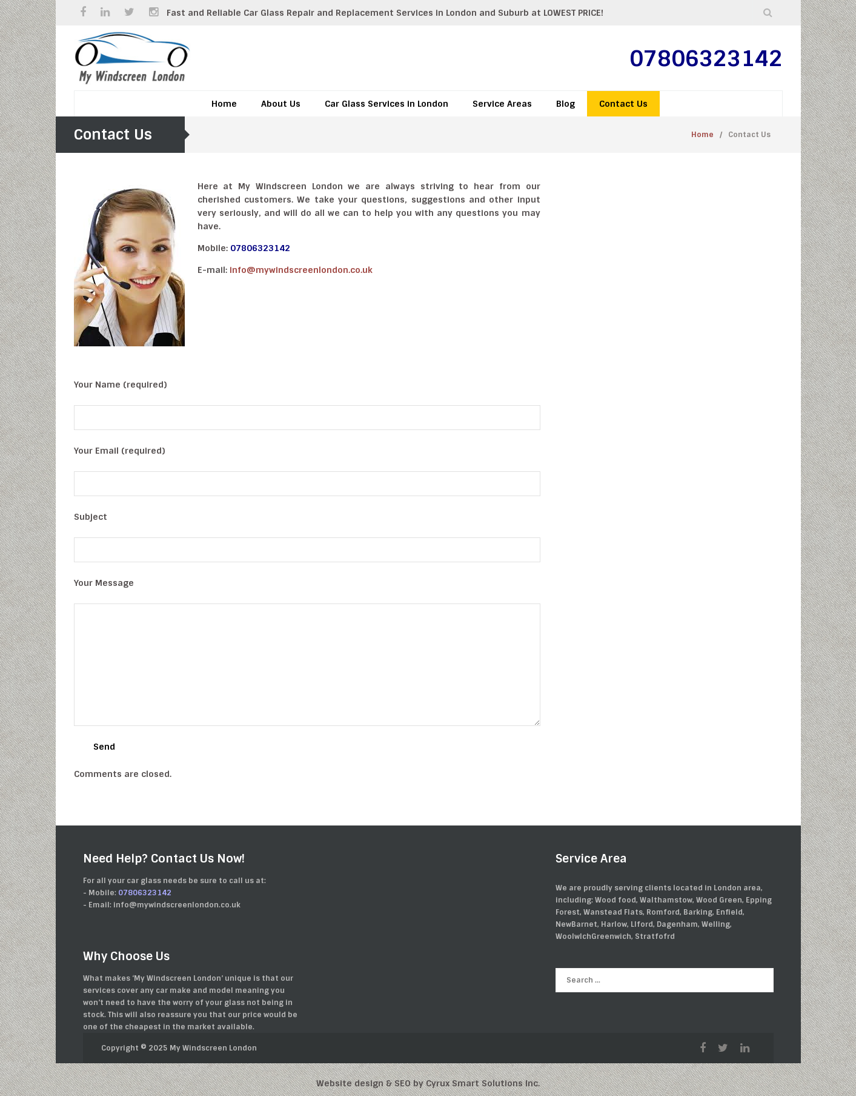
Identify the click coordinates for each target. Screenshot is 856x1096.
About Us (280, 103)
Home (224, 103)
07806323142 (706, 58)
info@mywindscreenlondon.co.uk (301, 269)
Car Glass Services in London (386, 103)
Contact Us (623, 103)
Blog (565, 103)
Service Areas (502, 103)
